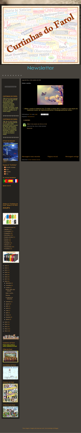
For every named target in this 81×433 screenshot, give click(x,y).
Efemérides (7, 235)
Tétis (7, 174)
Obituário (6, 244)
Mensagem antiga (72, 156)
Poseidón (8, 171)
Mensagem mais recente (31, 156)
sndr (43, 428)
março (7, 315)
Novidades (7, 243)
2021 (6, 270)
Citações (6, 229)
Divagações (7, 233)
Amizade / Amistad (10, 167)
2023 (6, 265)
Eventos (6, 239)
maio (7, 310)
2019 (6, 274)
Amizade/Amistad (8, 227)
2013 (6, 326)
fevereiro (8, 317)
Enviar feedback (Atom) (34, 159)
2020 (6, 272)
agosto (8, 304)
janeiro (8, 319)
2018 (6, 276)
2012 (6, 328)
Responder (29, 128)
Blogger (56, 428)
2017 (6, 279)
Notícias (6, 241)
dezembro (8, 283)
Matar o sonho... (10, 293)
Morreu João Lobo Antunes (10, 290)
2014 (6, 324)
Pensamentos (31, 116)
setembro (8, 301)
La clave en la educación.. (9, 298)
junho (7, 308)
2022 (6, 268)
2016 (6, 281)
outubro (8, 287)
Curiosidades (7, 231)
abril (7, 312)
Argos (7, 169)
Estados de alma (8, 237)
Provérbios (7, 248)
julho (7, 306)
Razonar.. (8, 295)
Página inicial (53, 156)
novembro (8, 285)
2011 (6, 331)
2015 (6, 322)
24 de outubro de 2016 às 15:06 (38, 124)
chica (28, 124)
